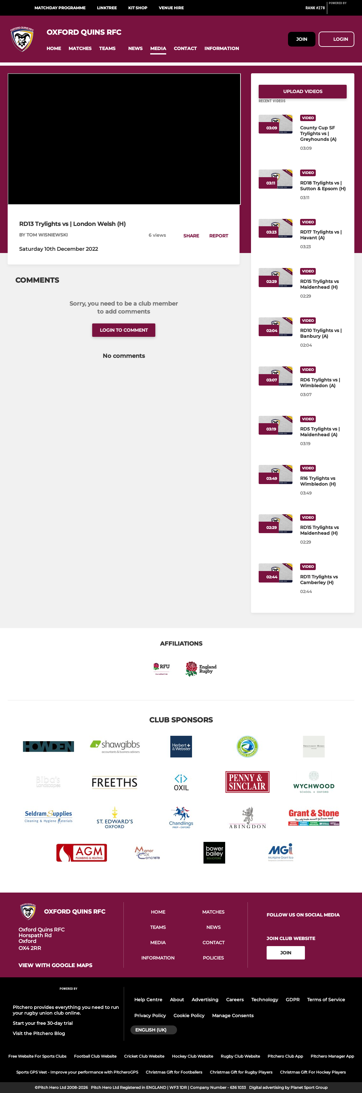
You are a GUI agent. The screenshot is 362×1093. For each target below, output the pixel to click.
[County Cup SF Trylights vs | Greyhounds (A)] (323, 141)
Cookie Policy (189, 1015)
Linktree (107, 7)
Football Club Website (95, 1056)
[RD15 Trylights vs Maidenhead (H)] (323, 292)
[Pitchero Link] (341, 10)
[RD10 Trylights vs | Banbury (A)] (323, 341)
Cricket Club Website (144, 1056)
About (177, 1000)
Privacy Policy (150, 1015)
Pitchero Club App (285, 1056)
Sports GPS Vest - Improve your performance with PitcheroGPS (77, 1072)
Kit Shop (137, 7)
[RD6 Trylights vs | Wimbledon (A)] (323, 390)
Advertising (205, 1000)
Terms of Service (326, 1000)
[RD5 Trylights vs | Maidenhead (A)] (323, 439)
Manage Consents (233, 1015)
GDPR (292, 1000)
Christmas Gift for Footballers (174, 1072)
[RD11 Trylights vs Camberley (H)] (323, 587)
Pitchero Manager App (332, 1056)
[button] (54, 48)
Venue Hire (171, 7)
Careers (235, 1000)
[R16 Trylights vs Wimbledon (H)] (323, 489)
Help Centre (148, 1000)
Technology (264, 1000)
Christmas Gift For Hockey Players (313, 1072)
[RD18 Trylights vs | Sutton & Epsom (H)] (323, 193)
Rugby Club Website (240, 1056)
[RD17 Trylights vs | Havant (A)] (323, 242)
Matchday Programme (59, 7)
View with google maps (55, 965)
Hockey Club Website (192, 1056)
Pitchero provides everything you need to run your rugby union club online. (66, 1010)
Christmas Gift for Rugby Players (241, 1072)
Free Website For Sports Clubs (37, 1056)
